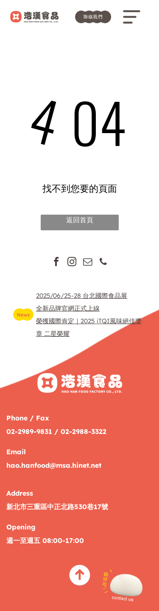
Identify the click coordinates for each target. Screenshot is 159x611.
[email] (87, 263)
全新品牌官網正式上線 (68, 308)
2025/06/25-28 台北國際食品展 (81, 296)
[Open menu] (131, 17)
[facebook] (56, 263)
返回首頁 (79, 219)
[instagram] (71, 263)
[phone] (103, 263)
